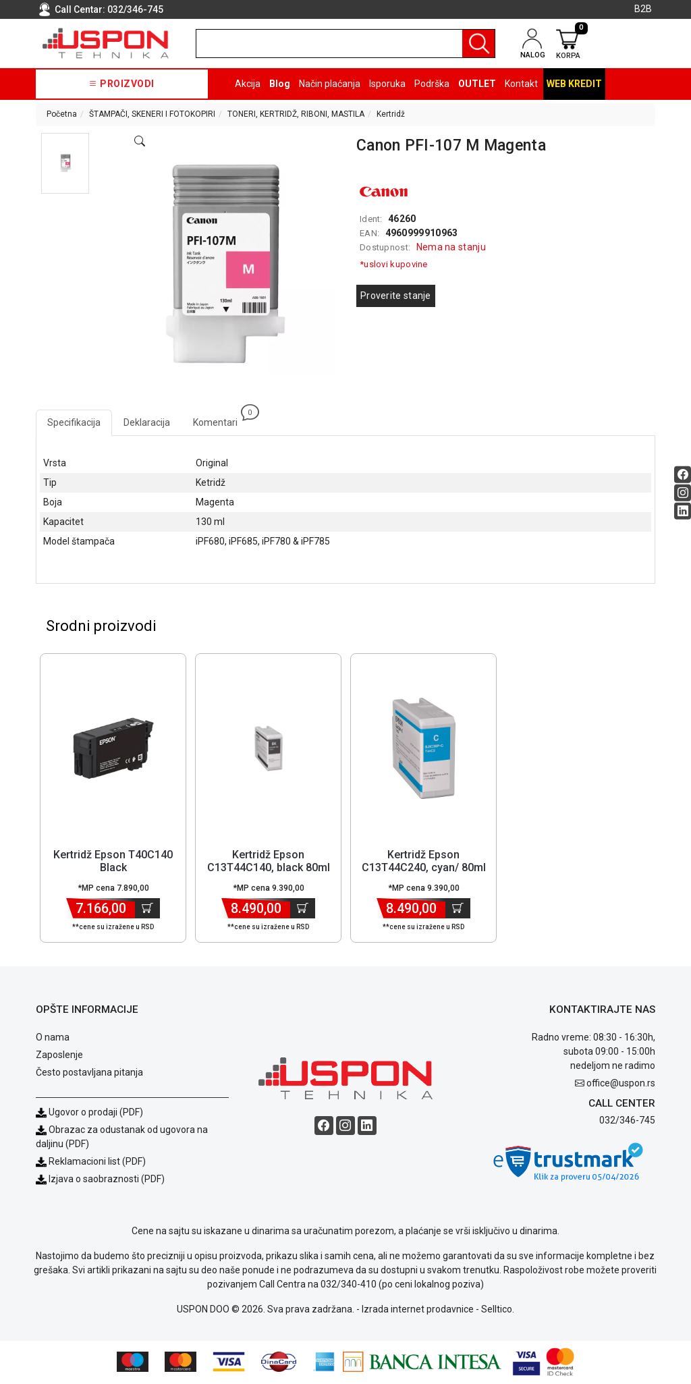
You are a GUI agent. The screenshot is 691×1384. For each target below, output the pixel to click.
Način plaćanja (329, 83)
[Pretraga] (478, 43)
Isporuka (387, 83)
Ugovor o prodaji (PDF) (89, 1113)
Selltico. (497, 1310)
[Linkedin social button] (682, 510)
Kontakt (521, 83)
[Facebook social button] (682, 474)
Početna (62, 114)
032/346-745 (135, 9)
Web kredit (574, 83)
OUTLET (477, 83)
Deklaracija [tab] (146, 422)
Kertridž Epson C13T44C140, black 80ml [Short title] (268, 862)
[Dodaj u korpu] (147, 909)
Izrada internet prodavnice (418, 1310)
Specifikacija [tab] (74, 422)
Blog (279, 83)
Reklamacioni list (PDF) (91, 1162)
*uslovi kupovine (394, 264)
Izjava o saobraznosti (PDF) (107, 1180)
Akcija (247, 83)
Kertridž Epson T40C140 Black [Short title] (113, 862)
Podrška (431, 83)
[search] (345, 43)
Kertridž (391, 114)
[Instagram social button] (682, 492)
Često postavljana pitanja (89, 1073)
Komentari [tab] (221, 419)
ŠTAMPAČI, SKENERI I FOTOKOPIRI (152, 114)
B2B (643, 8)
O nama (53, 1038)
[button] (65, 163)
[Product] (113, 749)
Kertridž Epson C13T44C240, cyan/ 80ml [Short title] (424, 862)
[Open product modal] (139, 142)
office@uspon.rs (620, 1084)
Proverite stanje (395, 295)
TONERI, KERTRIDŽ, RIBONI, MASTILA (295, 114)
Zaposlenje (59, 1056)
